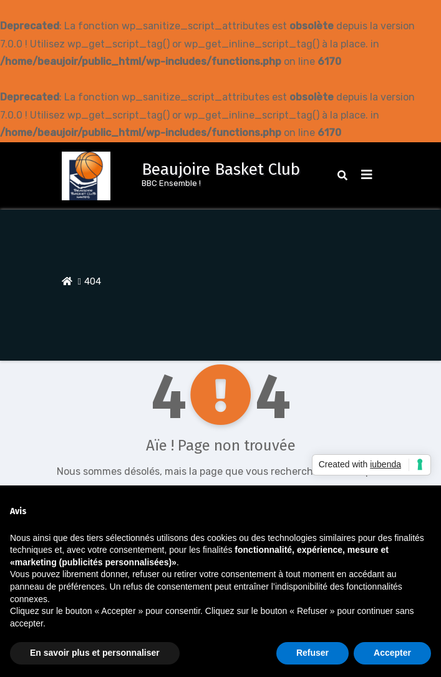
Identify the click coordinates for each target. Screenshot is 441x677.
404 (92, 281)
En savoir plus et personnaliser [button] (95, 653)
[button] (342, 176)
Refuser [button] (312, 653)
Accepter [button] (392, 653)
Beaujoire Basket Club (221, 169)
